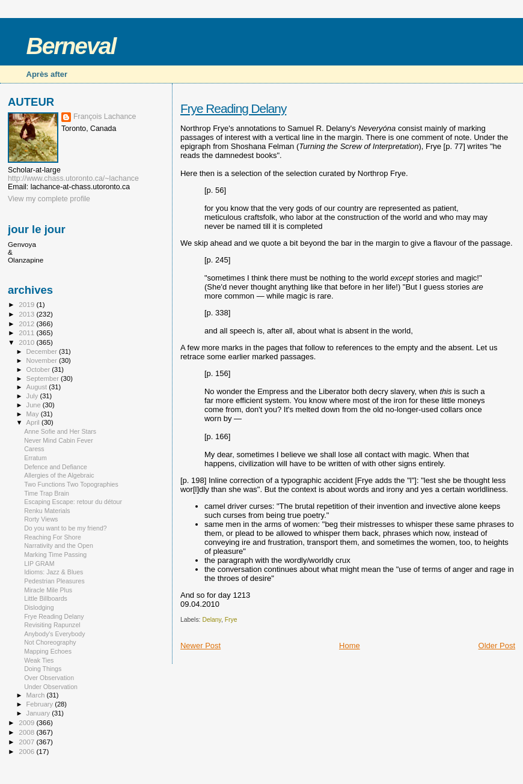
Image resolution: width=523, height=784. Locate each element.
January (39, 713)
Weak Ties (39, 660)
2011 (27, 332)
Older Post (497, 645)
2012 (27, 323)
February (40, 704)
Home (349, 645)
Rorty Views (41, 519)
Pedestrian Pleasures (54, 581)
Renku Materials (47, 510)
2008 (27, 732)
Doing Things (42, 668)
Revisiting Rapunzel (52, 624)
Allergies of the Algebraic (59, 475)
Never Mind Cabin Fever (58, 440)
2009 (27, 722)
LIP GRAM (39, 563)
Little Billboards (45, 598)
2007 (27, 742)
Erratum (35, 457)
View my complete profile (49, 199)
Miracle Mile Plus (48, 590)
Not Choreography (50, 642)
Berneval (71, 46)
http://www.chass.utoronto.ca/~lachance (73, 178)
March (36, 695)
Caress (34, 448)
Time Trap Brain (46, 493)
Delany (211, 619)
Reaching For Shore (52, 537)
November (42, 360)
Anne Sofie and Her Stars (60, 431)
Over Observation (49, 677)
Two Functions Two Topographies (71, 484)
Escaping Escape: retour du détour (73, 501)
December (42, 351)
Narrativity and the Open (58, 545)
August (37, 386)
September (43, 378)
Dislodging (39, 607)
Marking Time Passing (55, 554)
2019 (27, 304)
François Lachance (104, 116)
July (33, 396)
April (33, 422)
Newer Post (200, 645)
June (34, 405)
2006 (27, 751)
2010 (27, 342)
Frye (231, 619)
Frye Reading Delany (233, 108)
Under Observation (51, 686)
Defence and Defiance (55, 466)
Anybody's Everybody (54, 633)
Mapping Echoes (48, 651)
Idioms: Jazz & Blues (53, 572)
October (39, 369)
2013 (27, 314)
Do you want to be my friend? (65, 528)
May (33, 414)
